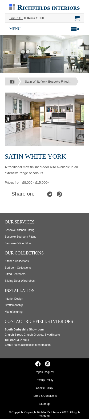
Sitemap (44, 404)
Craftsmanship (14, 305)
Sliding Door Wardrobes (20, 280)
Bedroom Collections (18, 267)
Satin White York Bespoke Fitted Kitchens (52, 81)
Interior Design (14, 298)
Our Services (19, 222)
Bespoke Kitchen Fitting (19, 230)
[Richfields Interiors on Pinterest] (48, 364)
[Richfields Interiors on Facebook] (38, 364)
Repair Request (44, 372)
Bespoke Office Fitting (18, 243)
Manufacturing (14, 311)
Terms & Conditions (44, 395)
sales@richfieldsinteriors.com (32, 345)
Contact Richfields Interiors (39, 321)
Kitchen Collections (17, 261)
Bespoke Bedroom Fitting (20, 236)
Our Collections (24, 253)
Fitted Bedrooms (15, 274)
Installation (20, 290)
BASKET (16, 18)
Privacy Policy (44, 380)
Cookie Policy (44, 388)
